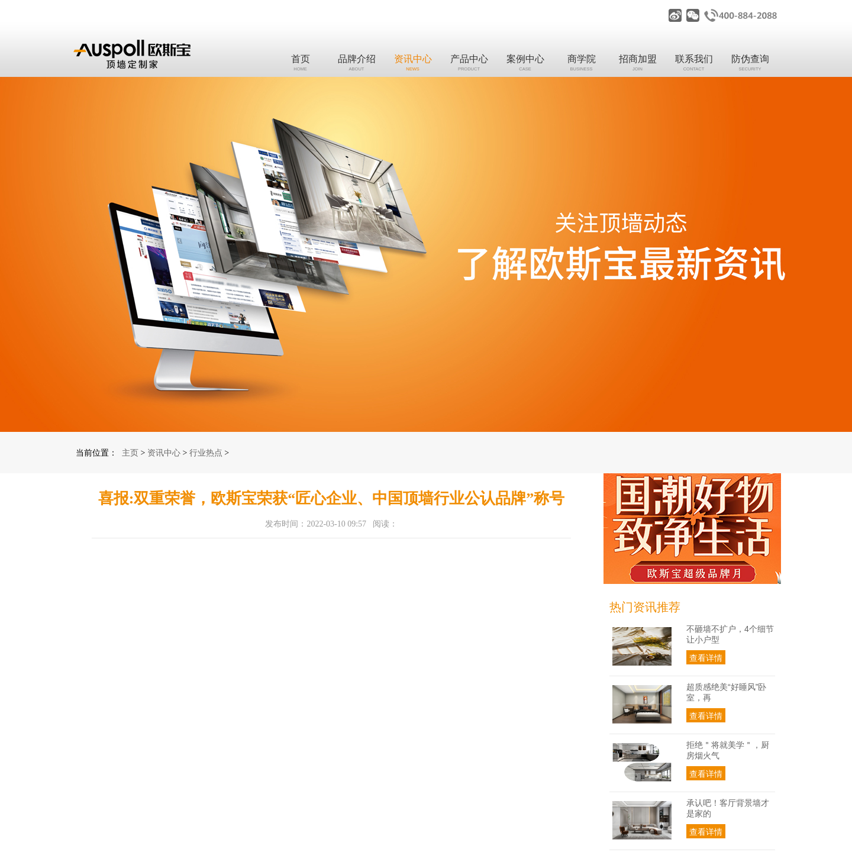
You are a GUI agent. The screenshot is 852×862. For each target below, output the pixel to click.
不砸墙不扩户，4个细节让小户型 (730, 634)
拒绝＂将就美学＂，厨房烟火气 (727, 750)
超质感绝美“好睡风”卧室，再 (726, 692)
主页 (130, 452)
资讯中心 (163, 452)
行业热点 (205, 452)
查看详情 (705, 658)
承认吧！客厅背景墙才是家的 (727, 808)
